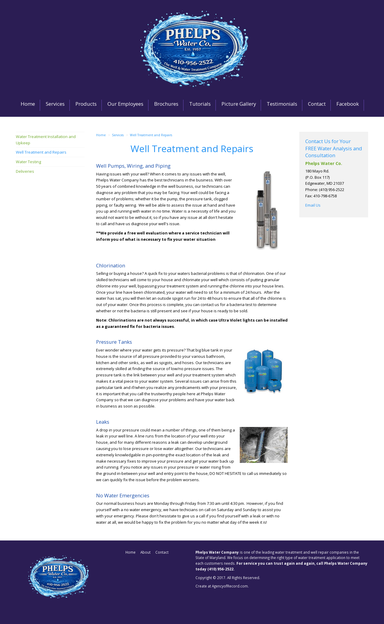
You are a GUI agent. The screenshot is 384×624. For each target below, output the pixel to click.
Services (118, 135)
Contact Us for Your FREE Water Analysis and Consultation (333, 148)
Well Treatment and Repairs (151, 135)
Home (101, 135)
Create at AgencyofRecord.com (221, 586)
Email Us (313, 205)
